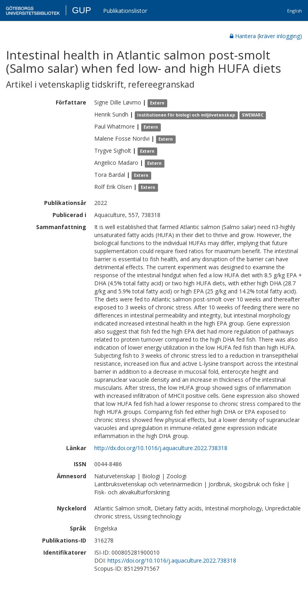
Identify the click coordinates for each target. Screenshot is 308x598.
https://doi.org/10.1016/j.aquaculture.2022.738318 (171, 560)
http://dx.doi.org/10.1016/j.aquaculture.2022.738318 (160, 448)
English (294, 11)
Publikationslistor (125, 10)
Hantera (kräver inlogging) (266, 36)
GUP (81, 10)
